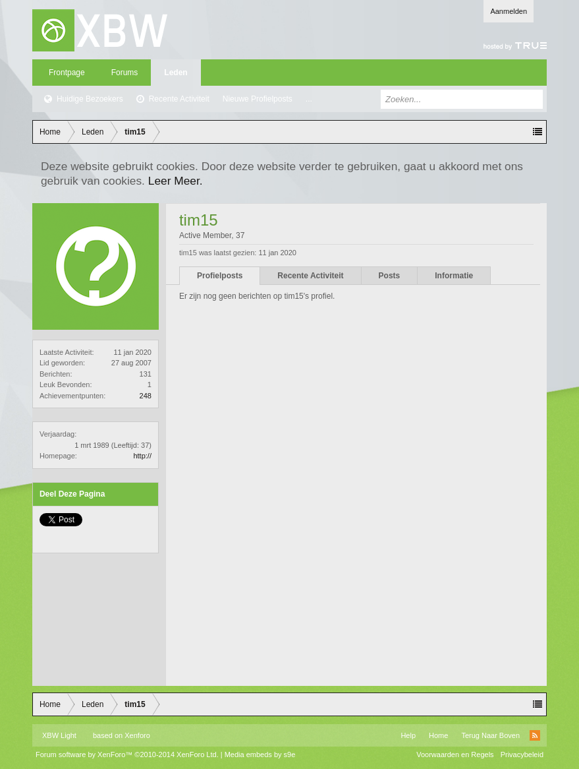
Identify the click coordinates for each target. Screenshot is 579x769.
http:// (142, 456)
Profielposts (219, 275)
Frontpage (67, 72)
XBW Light (59, 735)
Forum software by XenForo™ (127, 754)
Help (408, 735)
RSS (535, 735)
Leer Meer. (175, 180)
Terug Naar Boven (490, 735)
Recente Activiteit (179, 99)
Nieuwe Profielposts (257, 99)
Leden (175, 72)
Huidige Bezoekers (90, 99)
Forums (124, 72)
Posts (389, 275)
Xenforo (137, 735)
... (309, 99)
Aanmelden (508, 11)
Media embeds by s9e (260, 754)
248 (146, 396)
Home (438, 735)
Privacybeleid (522, 754)
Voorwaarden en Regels (454, 754)
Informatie (454, 275)
